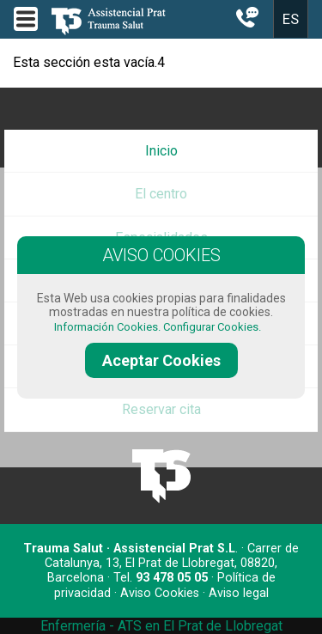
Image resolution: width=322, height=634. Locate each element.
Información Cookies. (107, 326)
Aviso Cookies (159, 593)
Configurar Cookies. (213, 326)
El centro (161, 194)
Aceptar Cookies (161, 360)
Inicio (161, 151)
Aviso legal (239, 593)
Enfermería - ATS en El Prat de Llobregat (161, 626)
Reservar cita (161, 409)
